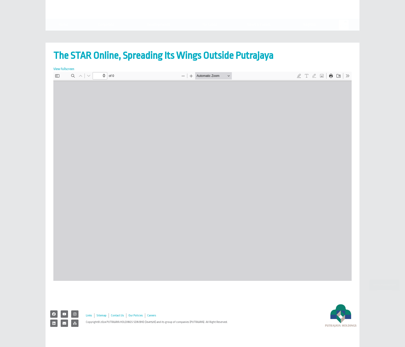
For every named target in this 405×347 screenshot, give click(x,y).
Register (311, 36)
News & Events (260, 36)
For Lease (210, 36)
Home (63, 36)
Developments (159, 36)
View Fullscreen (63, 69)
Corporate (107, 36)
